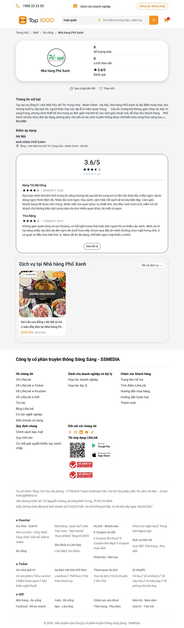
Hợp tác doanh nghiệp (83, 379)
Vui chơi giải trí (25, 570)
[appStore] (103, 454)
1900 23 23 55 (33, 6)
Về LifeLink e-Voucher (31, 391)
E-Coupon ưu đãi (104, 532)
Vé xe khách (151, 576)
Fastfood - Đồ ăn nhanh (31, 606)
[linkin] (81, 432)
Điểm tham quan (29, 581)
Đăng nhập (158, 6)
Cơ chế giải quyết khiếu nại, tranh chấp (38, 446)
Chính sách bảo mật (29, 432)
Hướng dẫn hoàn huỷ (135, 397)
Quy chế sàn (24, 438)
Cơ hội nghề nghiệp (29, 414)
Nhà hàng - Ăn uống (28, 600)
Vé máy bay (153, 581)
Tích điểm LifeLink (133, 385)
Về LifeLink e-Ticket (29, 385)
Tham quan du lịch (106, 570)
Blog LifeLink (25, 409)
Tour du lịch (101, 576)
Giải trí (34, 537)
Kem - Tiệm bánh (71, 531)
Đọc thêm (21, 121)
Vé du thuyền (119, 576)
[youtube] (87, 432)
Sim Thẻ (101, 581)
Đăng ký (145, 6)
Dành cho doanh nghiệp (95, 6)
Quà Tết (137, 546)
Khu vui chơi (42, 576)
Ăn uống (21, 551)
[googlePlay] (103, 445)
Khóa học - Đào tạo (106, 557)
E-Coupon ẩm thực (105, 538)
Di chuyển (139, 570)
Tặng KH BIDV (80, 536)
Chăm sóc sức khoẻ (106, 600)
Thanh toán (128, 403)
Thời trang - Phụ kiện (107, 606)
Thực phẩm (62, 536)
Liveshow (61, 576)
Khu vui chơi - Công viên (31, 532)
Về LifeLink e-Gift (27, 397)
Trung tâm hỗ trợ (132, 379)
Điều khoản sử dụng (29, 420)
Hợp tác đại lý (77, 385)
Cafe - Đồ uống (64, 600)
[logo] (36, 20)
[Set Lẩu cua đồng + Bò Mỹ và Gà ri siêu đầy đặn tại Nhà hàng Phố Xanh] (42, 303)
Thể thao (75, 576)
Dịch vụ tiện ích (142, 540)
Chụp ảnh (22, 537)
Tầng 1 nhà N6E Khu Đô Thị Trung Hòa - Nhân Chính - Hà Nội (54, 146)
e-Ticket (21, 564)
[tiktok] (92, 432)
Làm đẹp (60, 551)
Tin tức (21, 403)
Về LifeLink (23, 379)
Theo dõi (109, 88)
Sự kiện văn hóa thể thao (71, 570)
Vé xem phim (24, 576)
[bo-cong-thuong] (80, 464)
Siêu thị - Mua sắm (144, 600)
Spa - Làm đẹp (64, 606)
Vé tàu (137, 576)
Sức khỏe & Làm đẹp (68, 544)
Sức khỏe (74, 551)
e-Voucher (23, 520)
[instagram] (76, 432)
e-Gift (20, 594)
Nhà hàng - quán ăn (67, 526)
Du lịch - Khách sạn (106, 526)
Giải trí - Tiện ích (143, 606)
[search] (153, 20)
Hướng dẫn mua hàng (135, 391)
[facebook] (70, 432)
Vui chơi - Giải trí (26, 526)
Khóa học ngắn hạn (145, 526)
